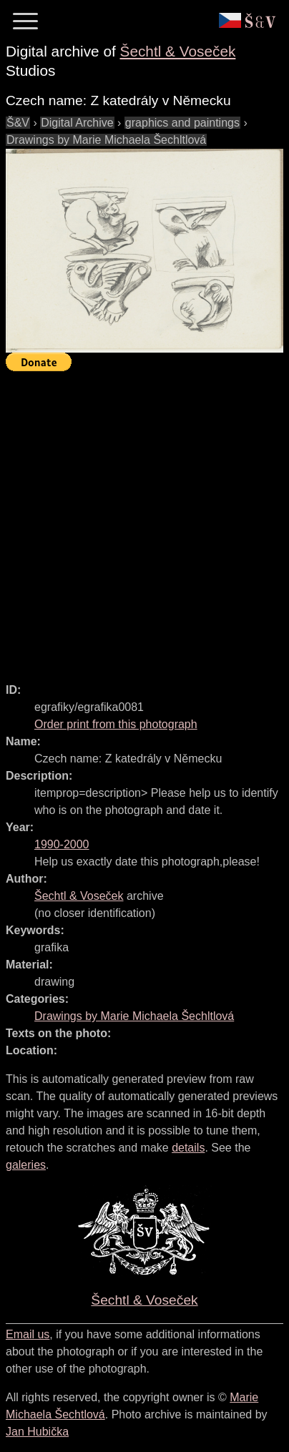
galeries (26, 1165)
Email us (27, 1334)
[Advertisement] (144, 520)
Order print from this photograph (115, 724)
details (188, 1148)
